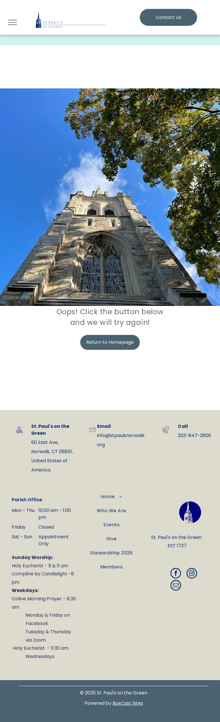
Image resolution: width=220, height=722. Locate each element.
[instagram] (191, 574)
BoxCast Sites (128, 703)
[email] (175, 586)
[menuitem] (111, 497)
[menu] (12, 22)
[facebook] (175, 574)
